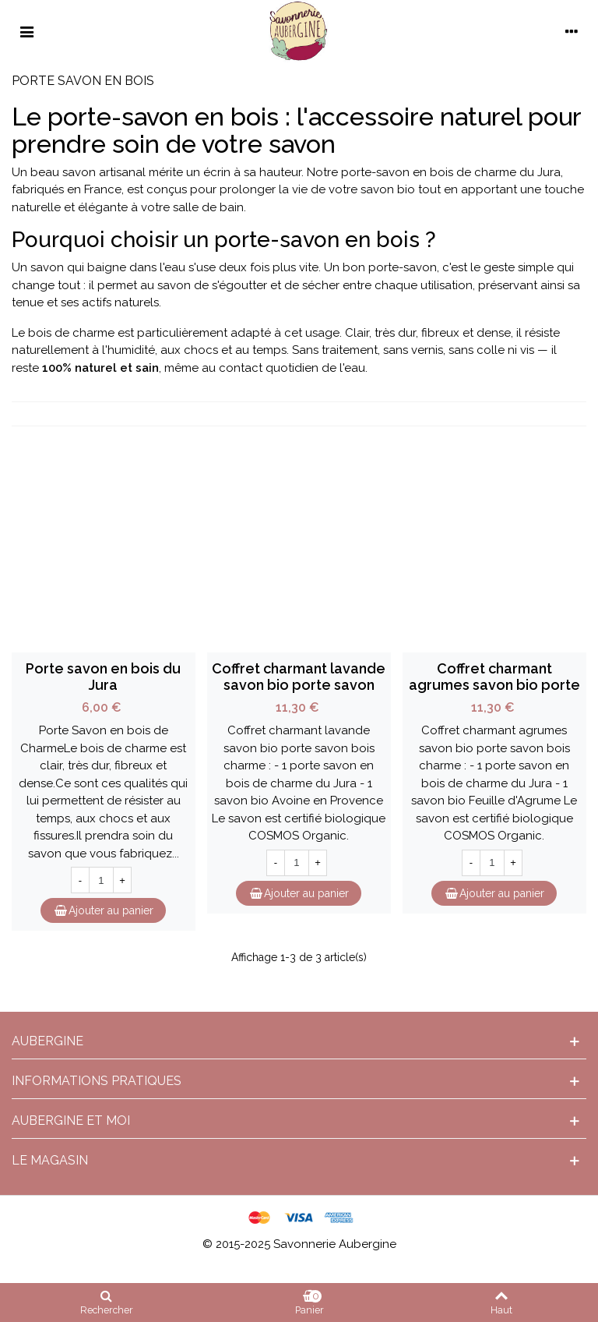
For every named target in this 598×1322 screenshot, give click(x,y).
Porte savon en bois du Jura (103, 676)
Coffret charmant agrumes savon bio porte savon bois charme (494, 684)
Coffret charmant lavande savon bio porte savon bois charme (298, 684)
